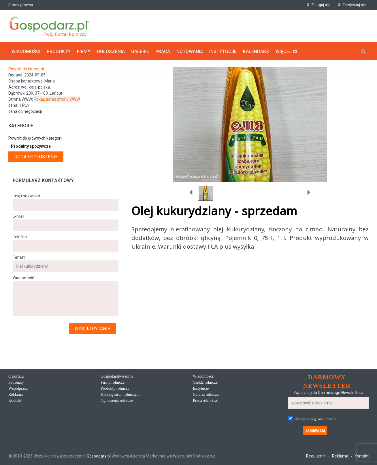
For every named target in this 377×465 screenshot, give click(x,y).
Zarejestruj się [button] (352, 5)
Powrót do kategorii (26, 68)
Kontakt (14, 400)
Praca (162, 50)
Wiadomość (23, 277)
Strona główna (20, 5)
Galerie (140, 50)
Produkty (59, 50)
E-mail (18, 215)
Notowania (189, 50)
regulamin (318, 419)
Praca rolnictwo (205, 400)
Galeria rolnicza (206, 394)
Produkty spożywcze (29, 145)
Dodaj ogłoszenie (36, 156)
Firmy (84, 50)
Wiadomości (26, 50)
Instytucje (223, 50)
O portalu (16, 376)
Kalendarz (256, 50)
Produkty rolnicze (115, 388)
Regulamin (316, 455)
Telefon (20, 236)
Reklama (15, 394)
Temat (19, 256)
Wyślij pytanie (92, 328)
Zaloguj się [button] (318, 5)
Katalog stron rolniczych (120, 394)
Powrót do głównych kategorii (35, 137)
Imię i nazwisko (26, 195)
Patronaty (16, 382)
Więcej (286, 51)
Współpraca (18, 388)
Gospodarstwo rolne (117, 376)
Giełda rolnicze (205, 382)
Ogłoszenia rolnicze (117, 400)
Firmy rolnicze (113, 382)
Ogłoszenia (111, 50)
